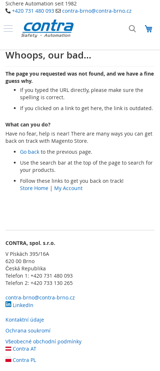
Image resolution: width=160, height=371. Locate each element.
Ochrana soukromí (28, 330)
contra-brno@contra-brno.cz (97, 10)
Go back (29, 151)
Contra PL (20, 359)
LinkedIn (19, 305)
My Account (68, 188)
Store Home (34, 188)
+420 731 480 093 (33, 10)
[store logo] (47, 28)
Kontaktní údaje (24, 319)
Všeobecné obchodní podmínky (43, 341)
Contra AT (20, 348)
